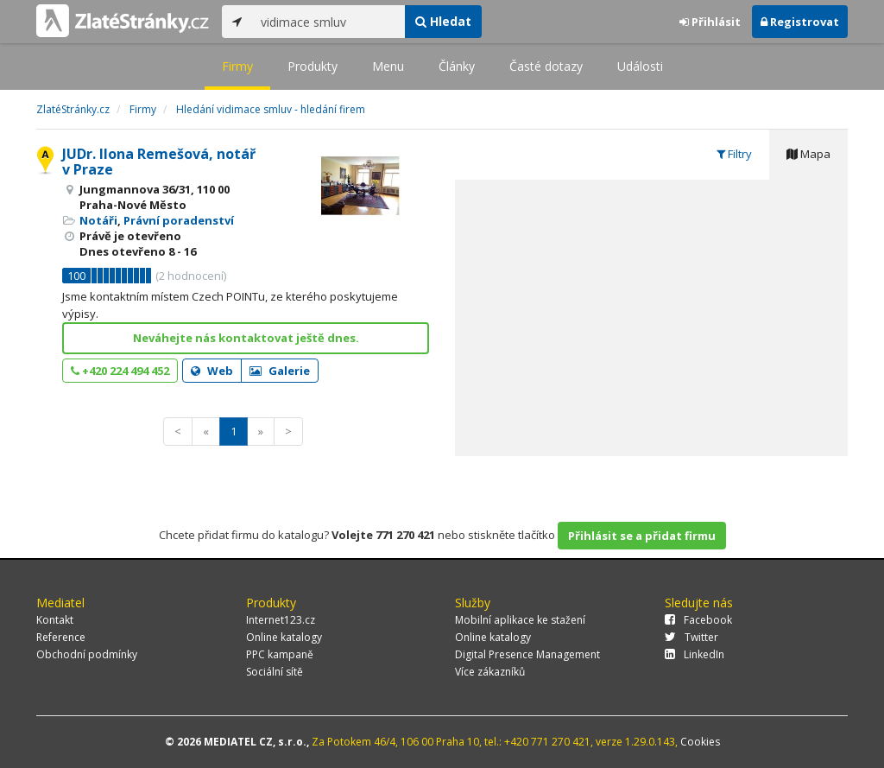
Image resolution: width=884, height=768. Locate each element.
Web (212, 370)
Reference (60, 637)
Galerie (279, 370)
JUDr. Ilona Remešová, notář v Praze (159, 161)
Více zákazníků (490, 671)
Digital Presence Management (527, 654)
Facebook (698, 619)
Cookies (700, 741)
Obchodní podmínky (86, 654)
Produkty (312, 66)
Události (640, 66)
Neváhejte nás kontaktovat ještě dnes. (246, 338)
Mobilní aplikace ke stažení (520, 619)
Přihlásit (710, 21)
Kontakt (54, 619)
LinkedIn (694, 654)
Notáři (98, 220)
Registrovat (800, 21)
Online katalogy (284, 637)
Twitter (691, 637)
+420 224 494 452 (120, 370)
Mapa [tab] (808, 154)
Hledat (443, 21)
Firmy (237, 66)
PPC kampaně (279, 654)
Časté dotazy (546, 66)
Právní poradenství (178, 220)
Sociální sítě (274, 671)
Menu (388, 66)
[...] (328, 21)
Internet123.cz (280, 619)
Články (457, 66)
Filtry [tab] (734, 154)
